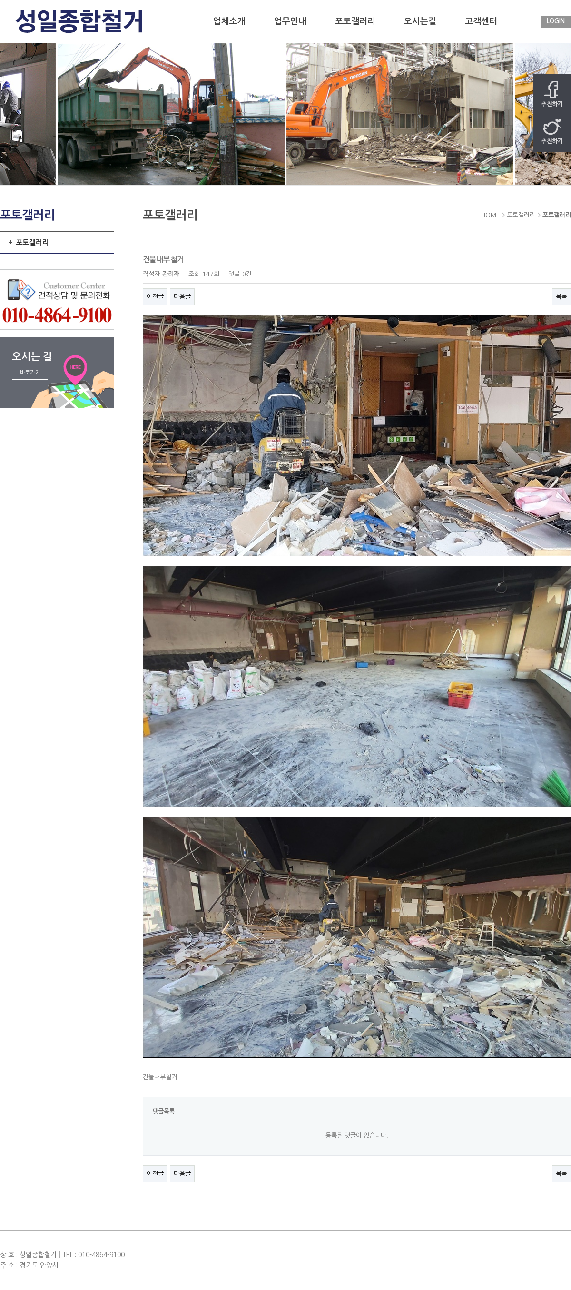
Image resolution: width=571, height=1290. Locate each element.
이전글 (155, 297)
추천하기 (552, 94)
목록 (561, 297)
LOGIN (556, 21)
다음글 (182, 297)
